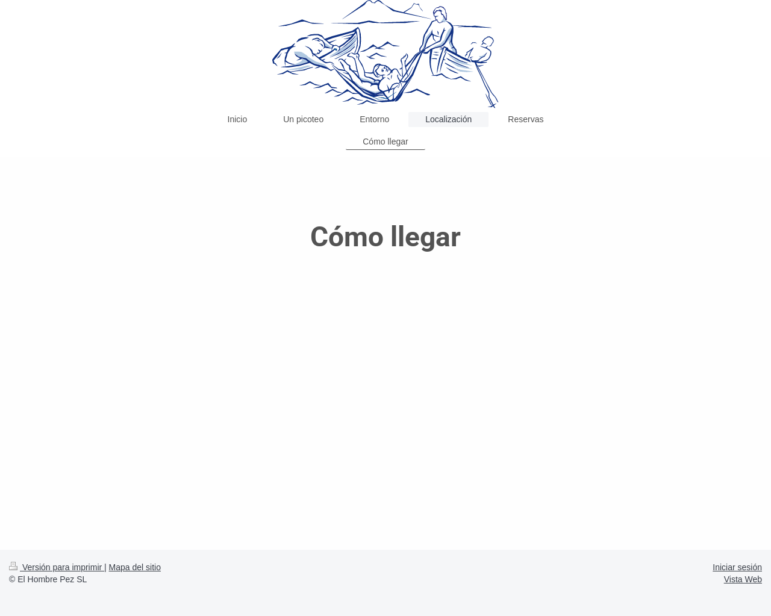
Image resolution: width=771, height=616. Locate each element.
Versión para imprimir (56, 567)
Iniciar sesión (737, 567)
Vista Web (743, 579)
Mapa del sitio (135, 567)
